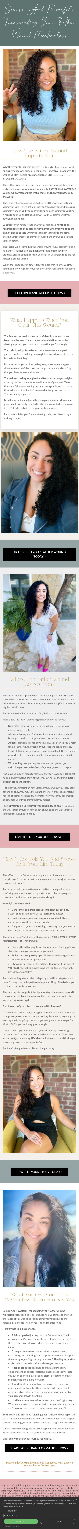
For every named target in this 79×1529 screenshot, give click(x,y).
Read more (18, 1507)
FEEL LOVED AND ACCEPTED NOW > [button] (39, 293)
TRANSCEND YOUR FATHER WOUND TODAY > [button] (39, 554)
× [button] (77, 1500)
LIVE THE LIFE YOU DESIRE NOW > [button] (39, 837)
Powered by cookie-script (11, 1526)
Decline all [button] (58, 1521)
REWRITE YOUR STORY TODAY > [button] (40, 1172)
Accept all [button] (20, 1521)
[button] (39, 1515)
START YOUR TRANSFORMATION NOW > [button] (39, 1448)
